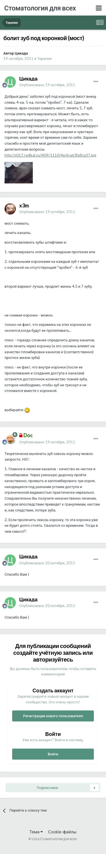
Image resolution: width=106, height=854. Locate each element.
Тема (36, 831)
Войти (53, 754)
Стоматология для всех (40, 8)
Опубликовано (47, 85)
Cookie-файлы (62, 831)
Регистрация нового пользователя (53, 716)
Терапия (44, 58)
